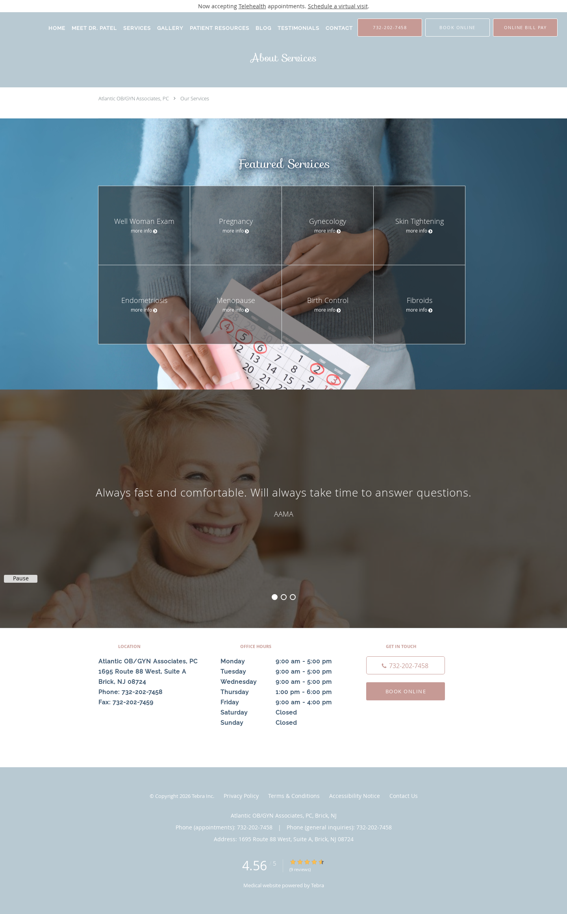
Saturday (281, 712)
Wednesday (281, 682)
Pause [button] (21, 578)
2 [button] (284, 597)
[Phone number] (405, 665)
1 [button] (274, 597)
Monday (281, 661)
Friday (281, 702)
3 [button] (293, 597)
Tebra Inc (202, 796)
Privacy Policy (241, 796)
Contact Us (403, 796)
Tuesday (281, 672)
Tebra (317, 885)
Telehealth (252, 6)
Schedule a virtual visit (338, 6)
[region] (283, 501)
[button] (457, 27)
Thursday (281, 692)
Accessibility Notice (354, 796)
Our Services (194, 98)
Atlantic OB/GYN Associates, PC (133, 98)
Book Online (405, 691)
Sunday (281, 723)
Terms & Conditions (294, 796)
